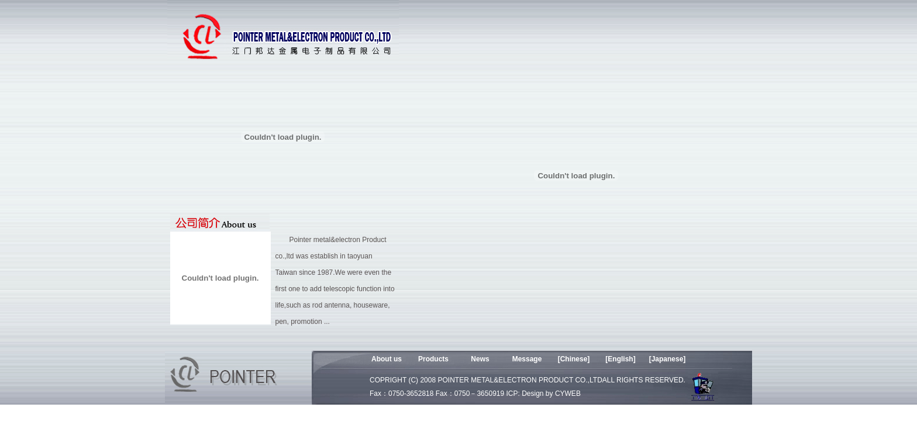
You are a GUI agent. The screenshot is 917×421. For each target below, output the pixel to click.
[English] (620, 359)
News (480, 359)
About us (386, 359)
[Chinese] (574, 359)
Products (433, 359)
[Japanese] (667, 359)
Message (527, 359)
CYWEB (568, 393)
